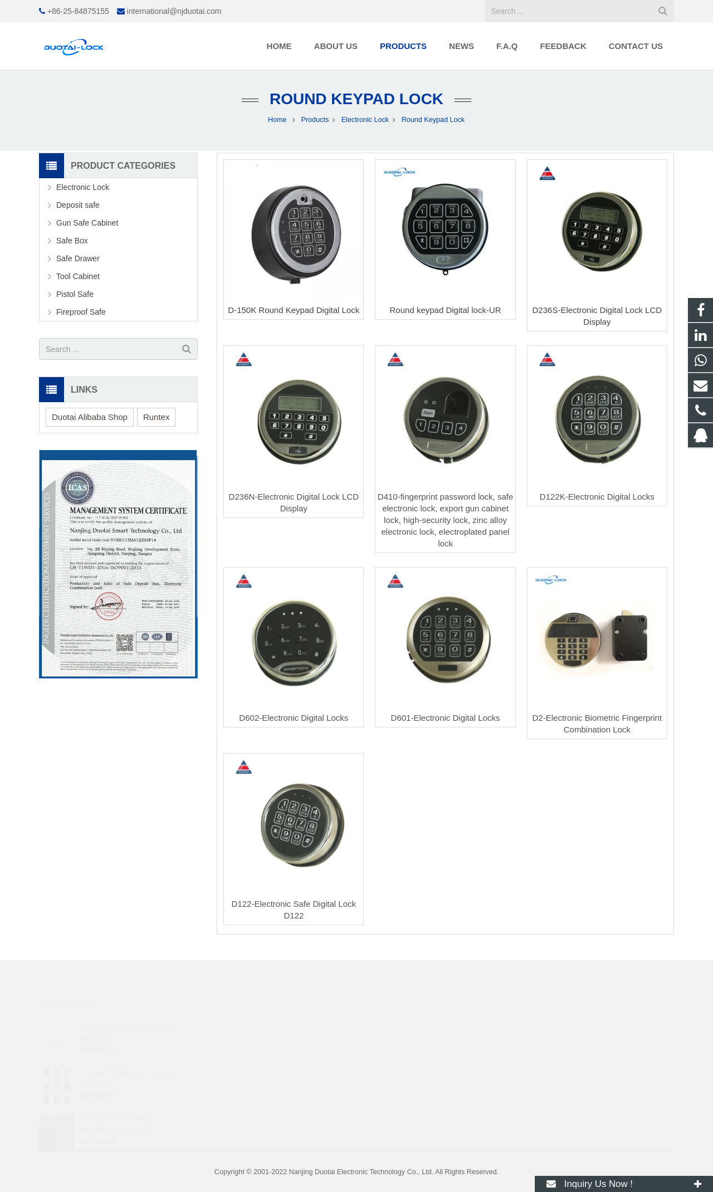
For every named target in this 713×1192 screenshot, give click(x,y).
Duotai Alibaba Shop (90, 417)
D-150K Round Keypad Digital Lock (293, 310)
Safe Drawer (78, 258)
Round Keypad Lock (356, 99)
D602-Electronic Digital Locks (293, 717)
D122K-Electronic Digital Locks (597, 496)
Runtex (156, 417)
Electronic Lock (82, 187)
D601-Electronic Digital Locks (445, 717)
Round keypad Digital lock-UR (445, 310)
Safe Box (72, 240)
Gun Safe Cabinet (87, 222)
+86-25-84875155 (78, 11)
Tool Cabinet (78, 276)
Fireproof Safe (81, 311)
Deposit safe (78, 205)
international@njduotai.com (174, 11)
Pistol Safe (75, 294)
